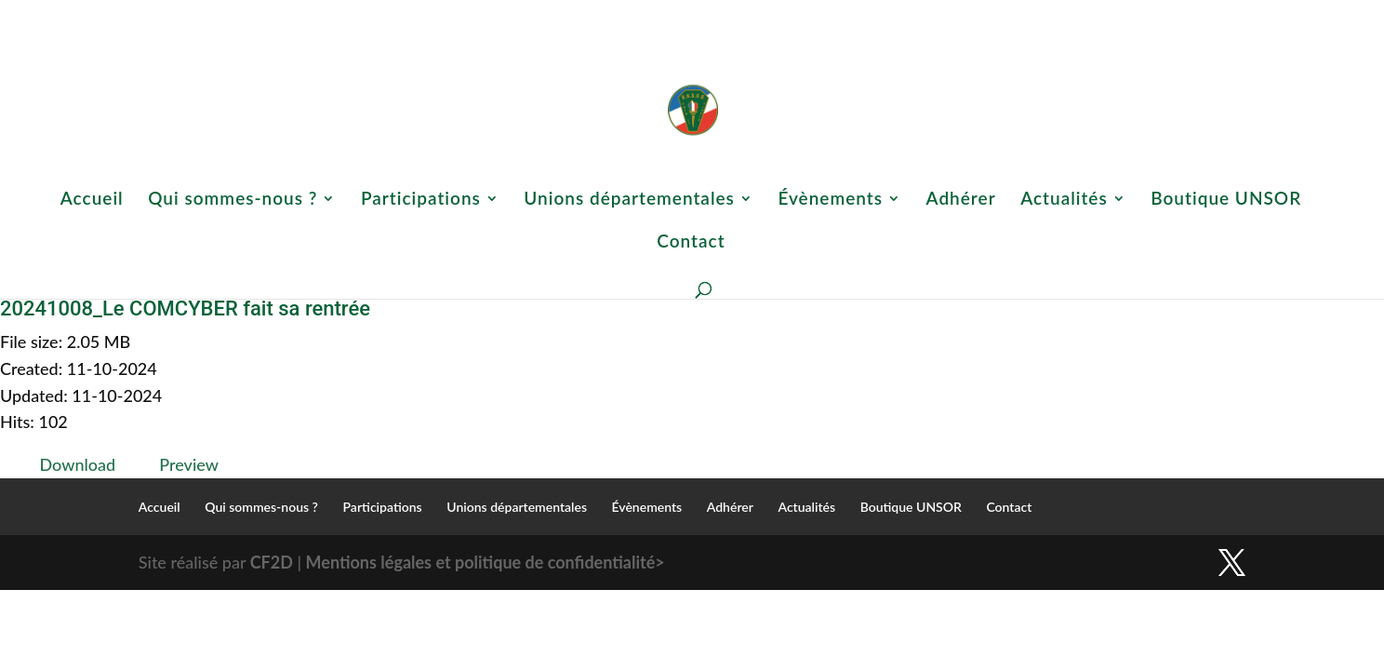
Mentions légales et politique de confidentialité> (485, 562)
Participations (641, 14)
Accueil (440, 14)
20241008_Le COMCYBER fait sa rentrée (185, 308)
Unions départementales (771, 14)
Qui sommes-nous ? (522, 14)
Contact (1225, 14)
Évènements (896, 14)
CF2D (271, 562)
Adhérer (982, 14)
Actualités (1043, 14)
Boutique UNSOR (1147, 14)
